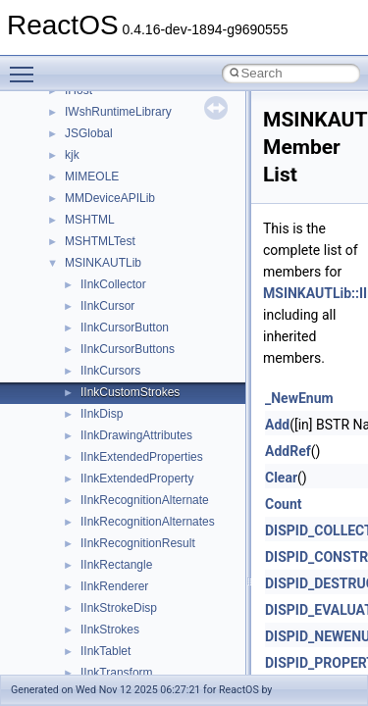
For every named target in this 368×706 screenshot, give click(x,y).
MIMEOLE (92, 176)
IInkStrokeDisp (118, 608)
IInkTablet (105, 651)
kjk (72, 155)
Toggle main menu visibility (26, 66)
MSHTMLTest (100, 241)
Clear (281, 477)
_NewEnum (299, 398)
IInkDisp (101, 414)
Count (283, 504)
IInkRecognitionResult (137, 543)
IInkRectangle (116, 565)
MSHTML (90, 220)
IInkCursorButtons (127, 349)
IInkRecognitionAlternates (147, 522)
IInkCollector (113, 284)
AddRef (288, 451)
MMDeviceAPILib (110, 198)
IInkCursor (107, 306)
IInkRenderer (114, 586)
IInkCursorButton (124, 327)
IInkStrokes (109, 629)
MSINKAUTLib (103, 263)
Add (277, 424)
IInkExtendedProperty (136, 478)
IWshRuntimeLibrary (118, 112)
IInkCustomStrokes (130, 392)
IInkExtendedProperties (141, 457)
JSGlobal (89, 133)
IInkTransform (116, 673)
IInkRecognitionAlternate (144, 500)
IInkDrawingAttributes (136, 435)
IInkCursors (110, 371)
